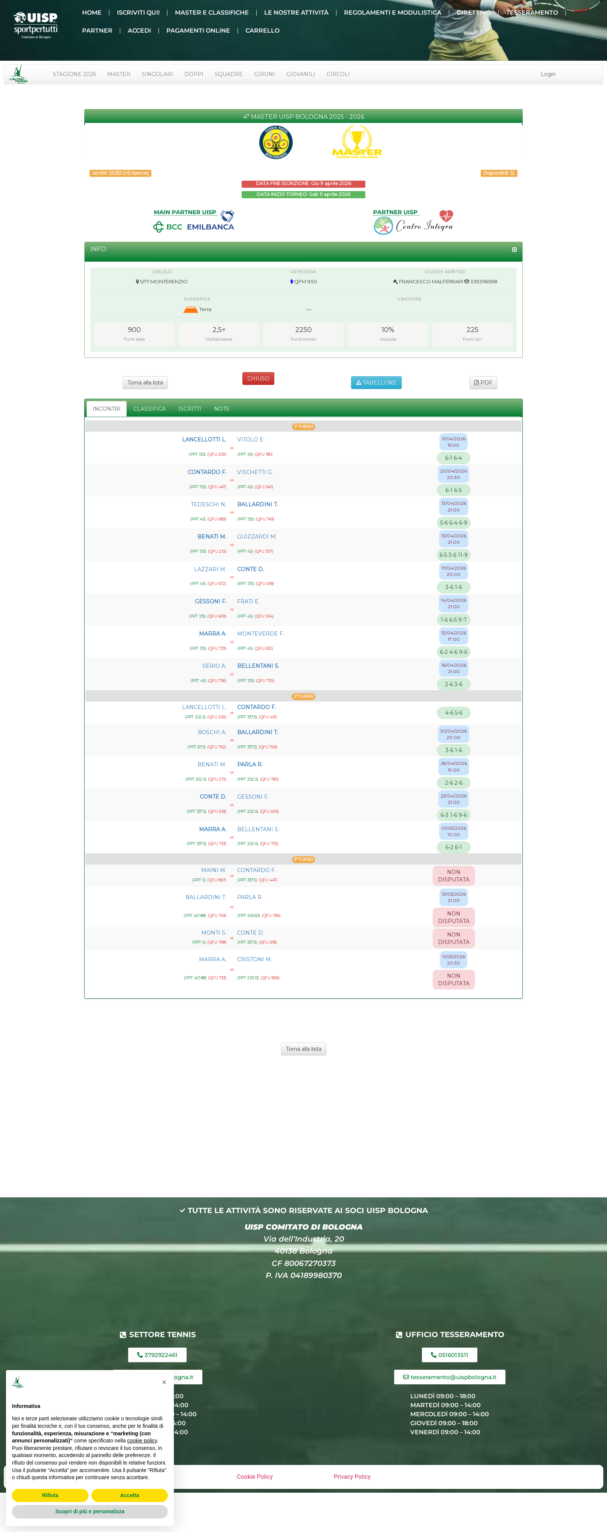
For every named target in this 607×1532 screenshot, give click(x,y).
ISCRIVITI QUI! (138, 12)
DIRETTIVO (474, 12)
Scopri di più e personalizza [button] (89, 1511)
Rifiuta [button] (50, 1495)
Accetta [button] (129, 1495)
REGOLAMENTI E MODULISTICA (392, 12)
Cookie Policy (255, 1476)
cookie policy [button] (142, 1441)
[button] (164, 1382)
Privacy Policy (352, 1476)
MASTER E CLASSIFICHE (212, 12)
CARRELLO (262, 30)
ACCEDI (139, 30)
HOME (92, 12)
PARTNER (97, 30)
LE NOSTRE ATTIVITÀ (296, 12)
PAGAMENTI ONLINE (198, 30)
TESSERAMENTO (532, 12)
